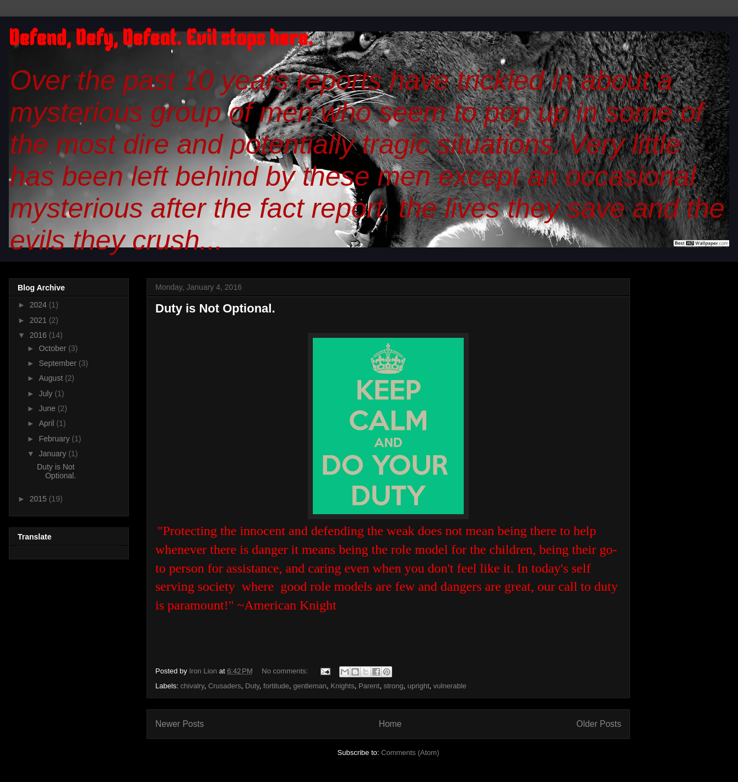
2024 (39, 304)
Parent (369, 686)
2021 (39, 320)
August (51, 378)
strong (393, 686)
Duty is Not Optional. (215, 308)
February (55, 438)
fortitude (276, 686)
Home (390, 724)
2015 (39, 498)
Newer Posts (179, 724)
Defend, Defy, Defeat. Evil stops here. (161, 40)
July (47, 393)
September (58, 363)
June (48, 408)
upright (419, 686)
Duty (252, 686)
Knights (342, 686)
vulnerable (449, 686)
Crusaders (224, 686)
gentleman (310, 686)
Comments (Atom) (410, 752)
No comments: (286, 671)
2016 (39, 335)
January (53, 453)
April (47, 423)
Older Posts (599, 724)
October (53, 348)
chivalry (192, 686)
